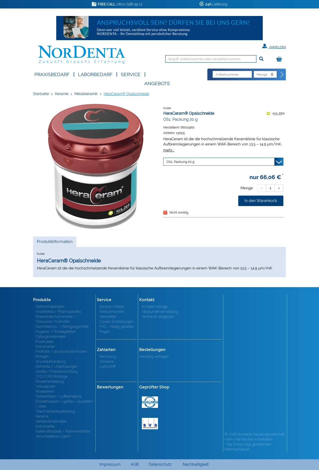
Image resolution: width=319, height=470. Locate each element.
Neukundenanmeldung (160, 312)
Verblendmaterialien (51, 421)
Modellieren (45, 391)
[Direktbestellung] (282, 74)
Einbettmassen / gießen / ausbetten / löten (64, 403)
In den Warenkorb (260, 200)
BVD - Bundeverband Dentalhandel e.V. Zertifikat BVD (150, 423)
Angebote (157, 83)
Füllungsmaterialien (51, 337)
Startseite (41, 94)
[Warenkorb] (280, 59)
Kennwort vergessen (158, 317)
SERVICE (131, 74)
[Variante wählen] (223, 162)
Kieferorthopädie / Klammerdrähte (63, 431)
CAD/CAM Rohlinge (51, 376)
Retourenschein (111, 312)
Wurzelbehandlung (51, 361)
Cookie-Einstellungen (116, 322)
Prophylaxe (44, 342)
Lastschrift (107, 366)
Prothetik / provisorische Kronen (61, 351)
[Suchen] (261, 59)
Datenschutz (160, 464)
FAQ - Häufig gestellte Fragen (116, 329)
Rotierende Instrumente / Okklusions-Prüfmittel (56, 319)
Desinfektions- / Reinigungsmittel (62, 327)
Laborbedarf (95, 74)
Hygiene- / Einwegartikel (55, 332)
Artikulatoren (45, 386)
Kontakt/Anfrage (154, 307)
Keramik (61, 94)
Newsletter (108, 317)
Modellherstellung (50, 381)
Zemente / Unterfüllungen (57, 366)
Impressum (110, 464)
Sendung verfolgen (154, 356)
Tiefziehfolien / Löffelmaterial (58, 396)
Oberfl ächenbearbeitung (55, 411)
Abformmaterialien (50, 307)
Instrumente (45, 347)
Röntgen (42, 356)
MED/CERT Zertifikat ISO (150, 402)
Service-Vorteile (111, 307)
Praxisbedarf (52, 74)
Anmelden (274, 46)
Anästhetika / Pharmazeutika (58, 312)
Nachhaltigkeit (196, 464)
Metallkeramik (86, 94)
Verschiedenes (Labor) (53, 436)
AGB (135, 464)
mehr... (168, 150)
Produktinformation (55, 243)
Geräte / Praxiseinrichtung (56, 371)
